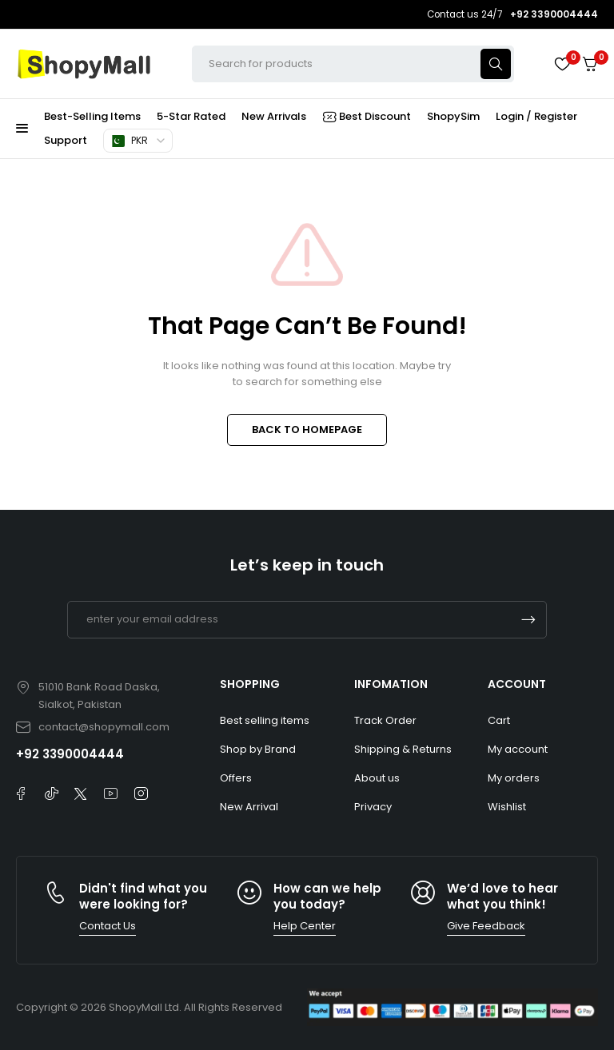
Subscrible (528, 619)
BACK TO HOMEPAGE (307, 429)
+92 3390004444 (70, 754)
